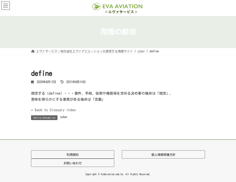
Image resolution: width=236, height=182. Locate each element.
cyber (64, 116)
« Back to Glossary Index (53, 110)
